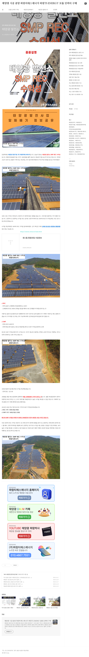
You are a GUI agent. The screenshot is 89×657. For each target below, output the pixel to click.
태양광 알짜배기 (28, 10)
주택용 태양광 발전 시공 (75, 74)
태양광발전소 (72, 149)
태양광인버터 (78, 143)
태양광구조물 (72, 124)
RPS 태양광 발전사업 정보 (10, 574)
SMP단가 (75, 134)
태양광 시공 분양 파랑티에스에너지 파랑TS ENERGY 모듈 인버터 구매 (39, 3)
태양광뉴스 (81, 134)
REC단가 (77, 138)
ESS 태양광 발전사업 (74, 71)
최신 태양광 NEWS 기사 (75, 83)
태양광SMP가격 (72, 131)
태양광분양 (71, 136)
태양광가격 (77, 152)
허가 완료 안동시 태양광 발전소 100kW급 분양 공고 (17, 577)
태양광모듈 (71, 145)
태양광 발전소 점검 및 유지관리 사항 (13, 582)
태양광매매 (71, 138)
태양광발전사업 (81, 154)
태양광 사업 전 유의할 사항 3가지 (12, 584)
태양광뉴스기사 (72, 154)
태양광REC (71, 140)
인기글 (76, 109)
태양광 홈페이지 (43, 10)
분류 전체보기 (72, 49)
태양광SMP (71, 143)
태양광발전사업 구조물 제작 (76, 68)
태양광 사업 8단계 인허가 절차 (11, 580)
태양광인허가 (72, 122)
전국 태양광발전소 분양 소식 (76, 52)
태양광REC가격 (78, 145)
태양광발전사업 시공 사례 (75, 63)
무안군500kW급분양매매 (75, 129)
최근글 (70, 109)
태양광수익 (71, 152)
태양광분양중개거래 (81, 124)
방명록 (55, 10)
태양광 (70, 134)
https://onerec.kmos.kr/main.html (31, 232)
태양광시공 (77, 136)
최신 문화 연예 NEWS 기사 (76, 86)
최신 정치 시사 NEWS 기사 (76, 94)
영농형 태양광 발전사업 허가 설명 (12, 586)
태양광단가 (79, 122)
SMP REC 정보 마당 (74, 77)
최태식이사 (77, 140)
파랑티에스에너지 (82, 131)
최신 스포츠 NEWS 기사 (75, 91)
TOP (85, 651)
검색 (81, 3)
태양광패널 (71, 147)
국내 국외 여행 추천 (74, 89)
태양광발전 (71, 127)
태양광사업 (77, 147)
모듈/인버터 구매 (14, 10)
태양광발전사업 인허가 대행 (76, 66)
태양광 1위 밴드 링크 (74, 80)
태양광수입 (83, 138)
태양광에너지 (79, 149)
